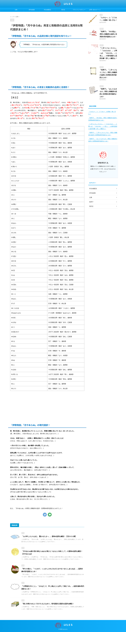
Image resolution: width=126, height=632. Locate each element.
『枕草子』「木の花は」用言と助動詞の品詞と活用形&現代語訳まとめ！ (108, 34)
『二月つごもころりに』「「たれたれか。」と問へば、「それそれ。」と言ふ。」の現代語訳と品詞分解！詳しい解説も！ (108, 53)
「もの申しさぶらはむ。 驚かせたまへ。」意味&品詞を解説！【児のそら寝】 (49, 536)
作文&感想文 (47, 9)
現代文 (63, 9)
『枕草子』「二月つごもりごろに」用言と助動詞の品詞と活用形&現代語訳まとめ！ (102, 134)
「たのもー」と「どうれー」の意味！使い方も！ (102, 113)
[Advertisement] (47, 68)
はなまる (68, 4)
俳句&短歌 (32, 9)
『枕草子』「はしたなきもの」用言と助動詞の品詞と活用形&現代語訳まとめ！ (102, 140)
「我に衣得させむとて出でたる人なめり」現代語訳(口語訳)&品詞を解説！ (47, 604)
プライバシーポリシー (79, 9)
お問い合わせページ (95, 9)
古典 (16, 9)
